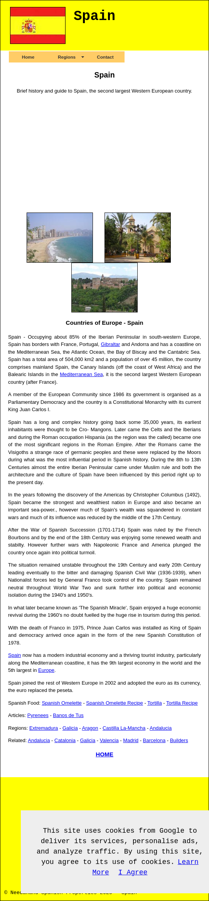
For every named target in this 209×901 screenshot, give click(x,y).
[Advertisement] (104, 154)
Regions (67, 56)
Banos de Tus (68, 715)
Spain (14, 655)
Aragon (90, 728)
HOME (104, 754)
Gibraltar (110, 344)
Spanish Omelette (61, 703)
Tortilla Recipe (182, 703)
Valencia (109, 740)
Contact (105, 56)
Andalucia (161, 728)
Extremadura (43, 728)
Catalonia (65, 740)
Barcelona (154, 740)
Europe (46, 670)
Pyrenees (38, 715)
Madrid (130, 740)
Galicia (70, 728)
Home (28, 56)
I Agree (133, 872)
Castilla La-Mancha (124, 728)
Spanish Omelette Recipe (114, 703)
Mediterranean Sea (81, 374)
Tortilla (154, 703)
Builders (179, 740)
